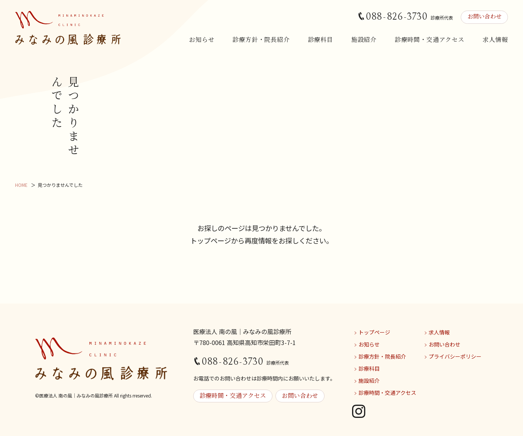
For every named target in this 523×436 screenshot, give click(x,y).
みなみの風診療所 (68, 28)
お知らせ (201, 39)
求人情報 (495, 39)
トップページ (374, 332)
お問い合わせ (483, 16)
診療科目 (320, 39)
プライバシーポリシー (455, 356)
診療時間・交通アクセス (430, 39)
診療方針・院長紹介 (260, 39)
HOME (21, 185)
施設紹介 (364, 39)
